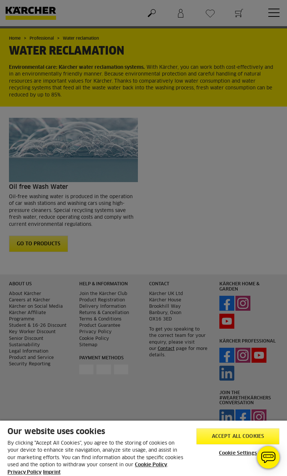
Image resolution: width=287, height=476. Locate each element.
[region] (143, 448)
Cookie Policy (151, 465)
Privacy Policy (24, 472)
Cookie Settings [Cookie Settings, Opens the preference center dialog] (238, 453)
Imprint (52, 472)
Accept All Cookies (238, 436)
